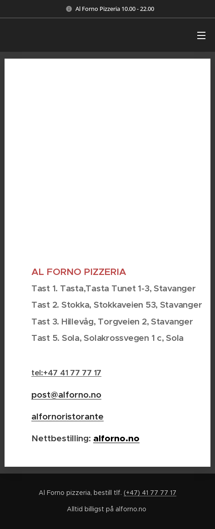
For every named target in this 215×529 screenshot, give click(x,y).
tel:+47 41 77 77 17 (66, 373)
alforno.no (116, 438)
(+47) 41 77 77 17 (150, 493)
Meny (201, 35)
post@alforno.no (66, 394)
